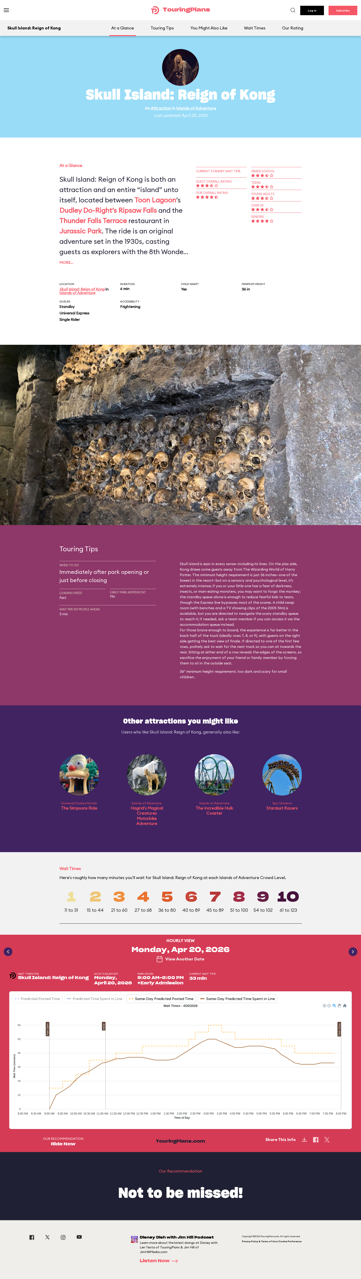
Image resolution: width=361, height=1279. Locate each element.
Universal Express (74, 313)
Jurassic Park (80, 231)
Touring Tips (162, 28)
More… (66, 262)
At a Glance (122, 28)
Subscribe (343, 10)
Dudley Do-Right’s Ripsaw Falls (108, 210)
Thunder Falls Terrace (93, 220)
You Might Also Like (208, 28)
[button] (324, 1005)
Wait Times (254, 28)
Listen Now (160, 1261)
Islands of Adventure (196, 108)
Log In (312, 10)
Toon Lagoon (155, 199)
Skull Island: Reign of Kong (82, 289)
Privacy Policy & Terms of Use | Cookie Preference (272, 1241)
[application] (180, 1063)
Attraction (161, 108)
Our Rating (292, 28)
